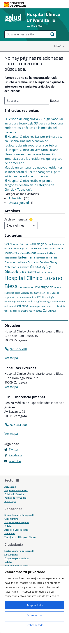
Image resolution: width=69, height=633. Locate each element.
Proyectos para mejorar (16, 522)
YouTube (15, 461)
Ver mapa (11, 358)
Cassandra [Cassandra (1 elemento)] (50, 244)
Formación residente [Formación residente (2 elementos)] (15, 262)
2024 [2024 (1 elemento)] (6, 244)
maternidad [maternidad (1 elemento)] (30, 297)
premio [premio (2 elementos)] (33, 306)
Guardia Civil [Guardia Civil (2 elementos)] (29, 272)
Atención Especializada (16, 529)
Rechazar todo (34, 625)
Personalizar (34, 615)
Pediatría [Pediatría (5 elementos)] (21, 306)
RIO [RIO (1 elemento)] (63, 306)
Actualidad (16, 198)
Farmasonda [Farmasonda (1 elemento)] (42, 257)
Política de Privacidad (15, 497)
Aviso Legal (10, 501)
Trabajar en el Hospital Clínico (20, 537)
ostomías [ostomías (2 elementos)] (9, 306)
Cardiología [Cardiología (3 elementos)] (37, 244)
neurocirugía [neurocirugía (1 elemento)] (10, 301)
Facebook (15, 455)
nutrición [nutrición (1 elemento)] (21, 301)
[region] (34, 599)
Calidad (8, 526)
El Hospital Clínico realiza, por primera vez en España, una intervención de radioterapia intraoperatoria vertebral (33, 141)
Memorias (9, 533)
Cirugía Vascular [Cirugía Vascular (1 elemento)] (25, 248)
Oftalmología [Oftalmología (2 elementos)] (33, 301)
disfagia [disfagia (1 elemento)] (22, 253)
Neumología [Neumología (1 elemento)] (48, 297)
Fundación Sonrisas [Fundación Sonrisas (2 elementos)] (38, 262)
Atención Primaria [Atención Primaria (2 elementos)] (19, 244)
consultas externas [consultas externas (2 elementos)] (44, 248)
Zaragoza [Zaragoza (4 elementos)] (49, 310)
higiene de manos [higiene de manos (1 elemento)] (44, 272)
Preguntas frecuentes (16, 490)
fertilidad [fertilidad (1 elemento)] (53, 257)
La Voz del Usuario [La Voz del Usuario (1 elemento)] (50, 293)
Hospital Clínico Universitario (43, 17)
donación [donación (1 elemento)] (41, 253)
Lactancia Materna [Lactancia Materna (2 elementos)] (30, 292)
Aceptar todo (35, 605)
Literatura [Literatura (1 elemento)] (20, 297)
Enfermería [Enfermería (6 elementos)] (26, 257)
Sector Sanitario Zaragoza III (19, 515)
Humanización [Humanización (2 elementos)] (26, 287)
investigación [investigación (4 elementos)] (44, 287)
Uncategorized (19, 203)
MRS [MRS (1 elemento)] (39, 297)
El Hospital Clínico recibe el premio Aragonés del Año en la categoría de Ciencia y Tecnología (29, 185)
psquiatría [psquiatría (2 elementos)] (42, 306)
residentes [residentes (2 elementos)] (55, 306)
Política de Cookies (14, 494)
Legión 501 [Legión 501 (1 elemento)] (9, 297)
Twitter (14, 449)
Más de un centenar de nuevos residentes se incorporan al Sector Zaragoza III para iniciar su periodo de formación (33, 171)
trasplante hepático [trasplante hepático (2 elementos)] (31, 310)
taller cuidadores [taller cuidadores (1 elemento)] (12, 311)
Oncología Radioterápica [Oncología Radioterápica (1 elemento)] (53, 301)
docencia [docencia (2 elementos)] (31, 252)
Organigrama (11, 518)
